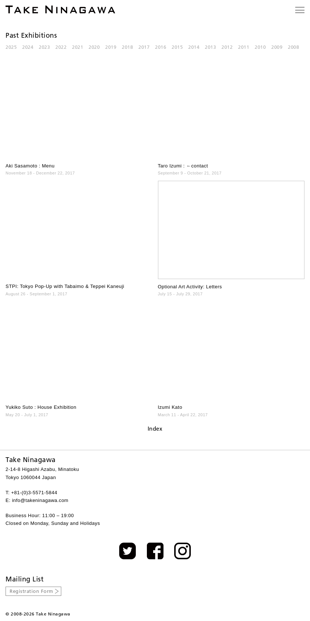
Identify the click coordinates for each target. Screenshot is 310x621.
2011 (243, 47)
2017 (143, 47)
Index (155, 428)
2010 (260, 47)
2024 (27, 47)
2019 (110, 47)
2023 (44, 47)
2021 (77, 47)
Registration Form (32, 591)
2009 (276, 47)
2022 (60, 47)
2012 (226, 47)
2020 (94, 47)
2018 (127, 47)
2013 (210, 47)
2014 (193, 47)
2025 (11, 47)
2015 (177, 47)
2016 (160, 47)
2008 (293, 47)
